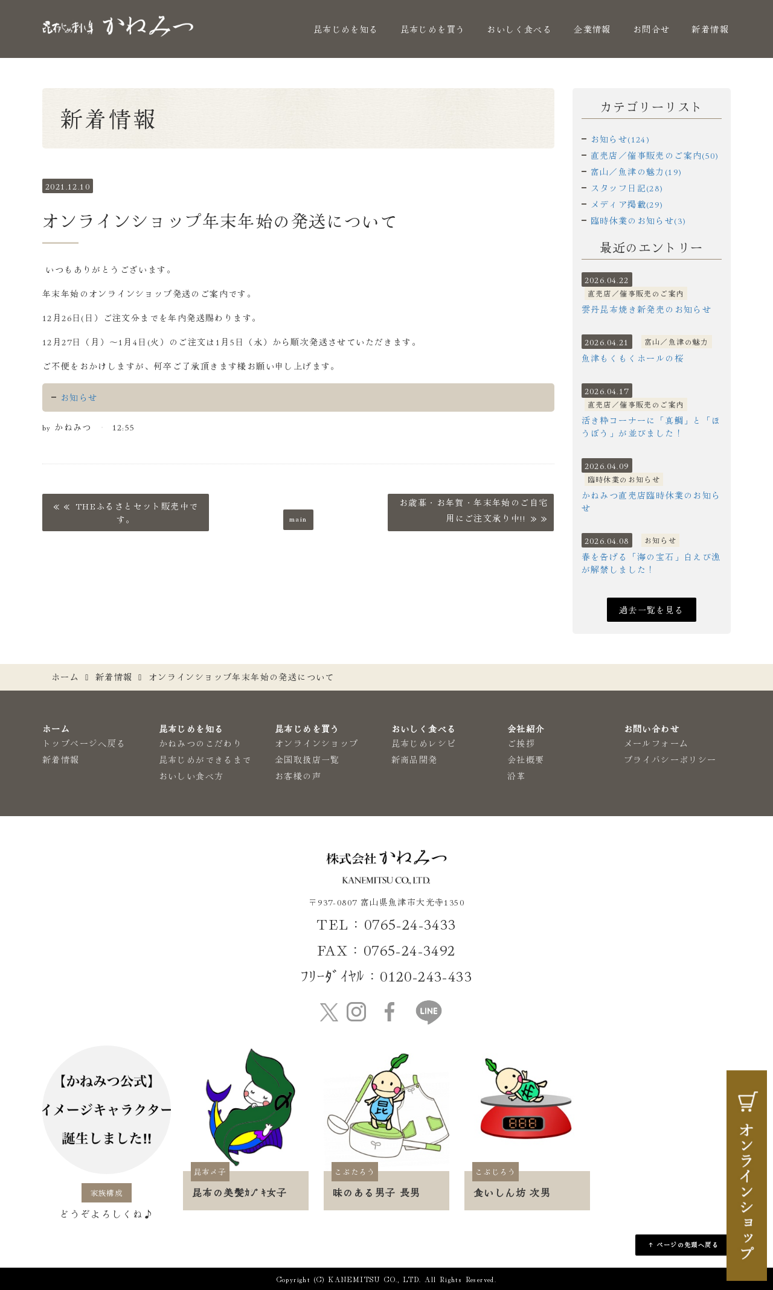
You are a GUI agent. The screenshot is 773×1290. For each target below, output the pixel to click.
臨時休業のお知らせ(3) (639, 220)
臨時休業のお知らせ (624, 479)
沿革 (516, 776)
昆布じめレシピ (424, 743)
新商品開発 (414, 759)
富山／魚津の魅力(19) (636, 171)
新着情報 (710, 29)
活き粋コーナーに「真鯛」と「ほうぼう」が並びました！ (651, 426)
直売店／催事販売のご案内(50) (655, 155)
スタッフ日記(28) (627, 188)
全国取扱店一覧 (307, 759)
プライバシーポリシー (670, 759)
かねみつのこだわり (201, 743)
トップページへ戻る (84, 743)
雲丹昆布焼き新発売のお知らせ (647, 309)
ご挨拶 (521, 743)
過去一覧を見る (651, 610)
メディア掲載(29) (627, 204)
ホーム (65, 677)
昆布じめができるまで (205, 759)
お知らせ (79, 397)
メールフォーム (656, 743)
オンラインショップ (317, 743)
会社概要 (526, 759)
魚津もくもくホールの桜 (633, 358)
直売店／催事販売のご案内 (636, 293)
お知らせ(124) (620, 139)
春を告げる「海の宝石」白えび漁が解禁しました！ (651, 563)
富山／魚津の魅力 (676, 341)
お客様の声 (298, 776)
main (298, 518)
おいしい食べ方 (191, 776)
